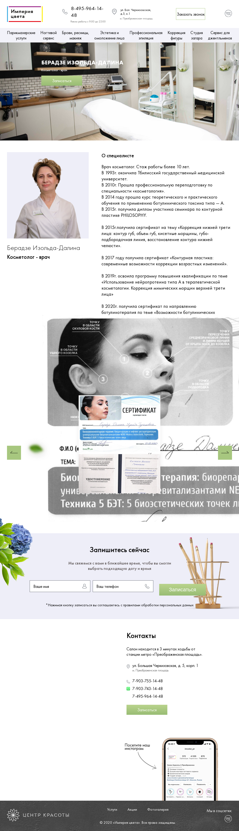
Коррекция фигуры (176, 35)
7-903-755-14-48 (147, 681)
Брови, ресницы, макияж (75, 35)
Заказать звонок (191, 14)
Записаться (61, 80)
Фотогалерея (158, 809)
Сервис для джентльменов (220, 35)
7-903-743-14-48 (147, 688)
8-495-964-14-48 (87, 11)
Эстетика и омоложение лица (109, 35)
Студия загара (196, 35)
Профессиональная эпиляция (146, 35)
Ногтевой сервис (48, 35)
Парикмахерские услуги (21, 35)
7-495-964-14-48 (147, 696)
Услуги (112, 809)
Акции (132, 809)
